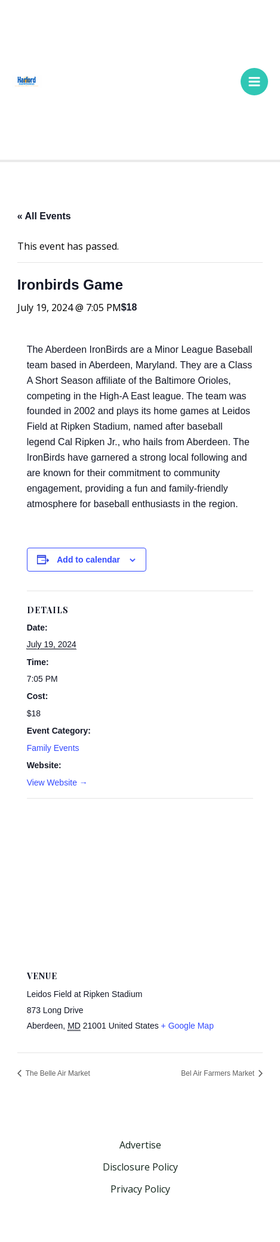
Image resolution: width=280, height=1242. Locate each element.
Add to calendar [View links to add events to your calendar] (88, 559)
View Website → (57, 782)
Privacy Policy (140, 1189)
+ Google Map (187, 1025)
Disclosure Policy (140, 1166)
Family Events (53, 748)
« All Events (44, 216)
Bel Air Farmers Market (218, 1073)
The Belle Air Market (57, 1073)
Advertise (140, 1144)
